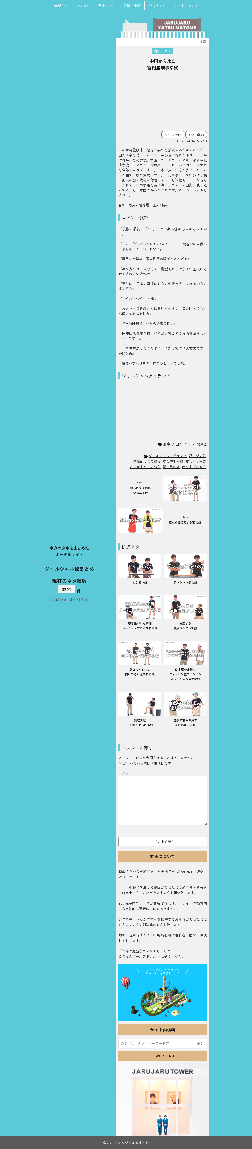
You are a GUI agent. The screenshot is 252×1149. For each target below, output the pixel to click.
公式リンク (157, 5)
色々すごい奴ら (194, 466)
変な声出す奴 (173, 461)
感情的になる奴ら (147, 461)
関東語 (202, 444)
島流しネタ (106, 5)
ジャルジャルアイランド (168, 455)
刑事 (166, 444)
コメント (127, 773)
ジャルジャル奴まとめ (69, 568)
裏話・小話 (132, 5)
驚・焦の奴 (171, 466)
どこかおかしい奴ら (145, 466)
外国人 (177, 444)
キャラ (189, 444)
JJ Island (162, 997)
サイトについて (186, 5)
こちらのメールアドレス (137, 956)
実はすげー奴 (195, 461)
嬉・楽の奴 (197, 455)
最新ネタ (61, 5)
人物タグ (83, 5)
